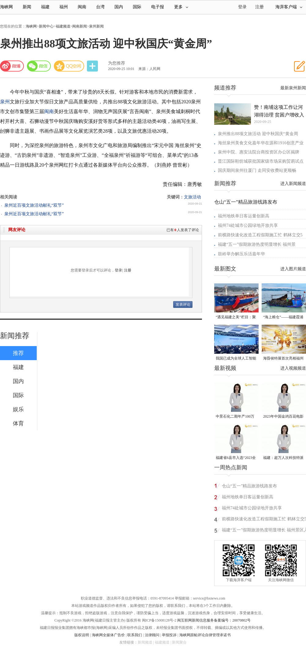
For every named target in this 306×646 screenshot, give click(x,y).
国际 (137, 7)
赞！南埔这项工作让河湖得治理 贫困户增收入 (279, 111)
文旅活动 (192, 197)
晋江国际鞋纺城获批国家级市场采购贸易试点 (261, 161)
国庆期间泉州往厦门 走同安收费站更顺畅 (257, 170)
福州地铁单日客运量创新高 (243, 216)
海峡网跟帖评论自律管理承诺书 (205, 635)
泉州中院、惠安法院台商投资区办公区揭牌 (258, 152)
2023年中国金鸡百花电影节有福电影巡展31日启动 (283, 416)
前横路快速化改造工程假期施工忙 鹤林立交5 (260, 235)
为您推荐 (116, 63)
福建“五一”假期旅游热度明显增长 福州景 (257, 244)
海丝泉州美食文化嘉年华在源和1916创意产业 (261, 143)
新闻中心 (46, 26)
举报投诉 (169, 635)
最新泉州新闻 (293, 88)
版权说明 (81, 635)
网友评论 (16, 229)
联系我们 (134, 635)
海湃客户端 (288, 7)
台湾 (100, 7)
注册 (259, 7)
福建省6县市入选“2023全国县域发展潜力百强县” (236, 458)
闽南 (82, 7)
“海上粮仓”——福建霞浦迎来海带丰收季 (283, 317)
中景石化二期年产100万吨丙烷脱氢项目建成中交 (236, 416)
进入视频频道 (293, 368)
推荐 (18, 353)
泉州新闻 (96, 26)
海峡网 (6, 7)
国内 (118, 7)
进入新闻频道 (293, 183)
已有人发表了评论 (182, 230)
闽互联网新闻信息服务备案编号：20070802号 (214, 620)
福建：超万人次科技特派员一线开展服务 (283, 458)
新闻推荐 (14, 336)
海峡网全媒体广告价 (108, 635)
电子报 (157, 7)
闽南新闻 (79, 26)
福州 (63, 7)
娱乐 (18, 409)
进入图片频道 (293, 269)
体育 (18, 423)
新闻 (27, 7)
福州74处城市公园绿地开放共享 (248, 225)
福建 (45, 7)
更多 (181, 7)
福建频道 (63, 26)
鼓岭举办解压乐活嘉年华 (241, 254)
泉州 (5, 101)
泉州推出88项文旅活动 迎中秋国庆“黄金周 (258, 133)
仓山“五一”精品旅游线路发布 (245, 202)
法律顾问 (152, 635)
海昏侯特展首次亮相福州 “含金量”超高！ (283, 358)
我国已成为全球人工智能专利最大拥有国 (236, 358)
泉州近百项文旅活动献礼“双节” (34, 205)
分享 (93, 66)
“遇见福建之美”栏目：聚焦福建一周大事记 (236, 317)
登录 (118, 270)
